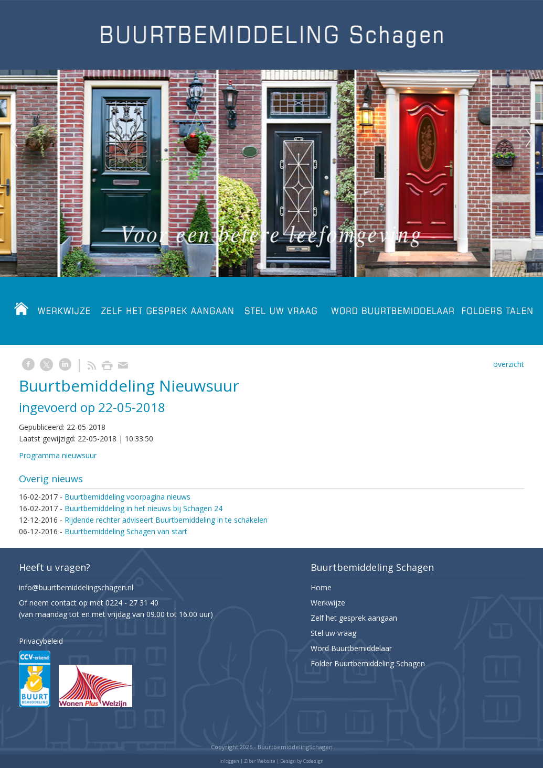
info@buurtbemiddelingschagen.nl (76, 587)
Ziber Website (259, 761)
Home (321, 587)
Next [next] (529, 138)
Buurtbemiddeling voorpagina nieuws (127, 497)
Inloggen (229, 761)
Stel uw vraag (333, 633)
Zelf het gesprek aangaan (354, 618)
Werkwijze (328, 603)
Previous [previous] (13, 138)
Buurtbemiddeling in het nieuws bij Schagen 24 (143, 508)
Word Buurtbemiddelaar (351, 648)
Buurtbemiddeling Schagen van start (126, 531)
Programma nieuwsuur (58, 455)
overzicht (508, 364)
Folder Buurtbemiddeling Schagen (368, 663)
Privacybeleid (41, 641)
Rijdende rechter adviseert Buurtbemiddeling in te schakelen (166, 520)
